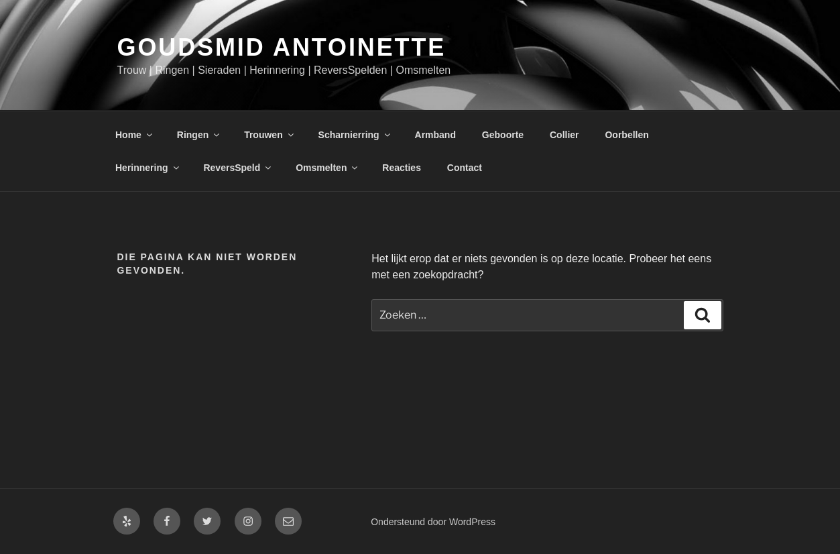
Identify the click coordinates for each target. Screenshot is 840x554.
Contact (464, 167)
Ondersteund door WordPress (433, 521)
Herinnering (148, 167)
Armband (435, 134)
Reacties (401, 167)
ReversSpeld (238, 167)
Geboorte (503, 134)
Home (134, 134)
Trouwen (270, 134)
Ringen (199, 134)
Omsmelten (327, 167)
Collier (564, 134)
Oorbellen (626, 134)
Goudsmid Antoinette (281, 47)
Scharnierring (355, 134)
